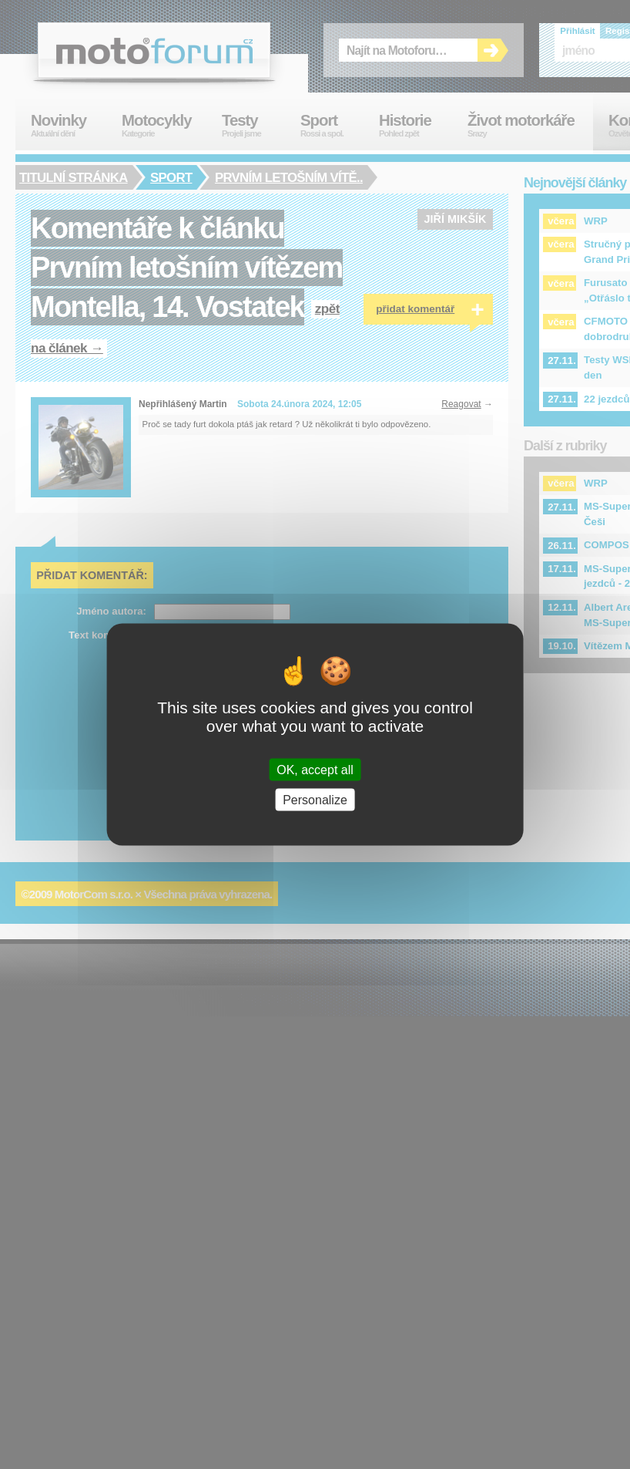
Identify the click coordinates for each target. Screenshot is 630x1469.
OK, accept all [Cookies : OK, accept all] (315, 770)
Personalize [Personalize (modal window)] (315, 800)
